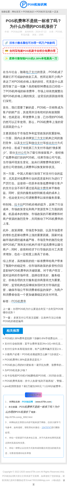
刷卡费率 (43, 188)
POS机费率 (18, 301)
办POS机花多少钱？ (16, 370)
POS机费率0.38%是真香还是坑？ (23, 359)
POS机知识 (28, 11)
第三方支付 (38, 138)
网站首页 (16, 11)
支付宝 (24, 142)
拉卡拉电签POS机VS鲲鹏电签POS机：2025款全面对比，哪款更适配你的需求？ (34, 375)
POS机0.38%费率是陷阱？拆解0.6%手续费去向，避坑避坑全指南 (34, 338)
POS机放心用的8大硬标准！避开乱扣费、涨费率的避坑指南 (34, 365)
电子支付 (31, 72)
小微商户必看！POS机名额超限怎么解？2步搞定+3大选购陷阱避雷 (34, 354)
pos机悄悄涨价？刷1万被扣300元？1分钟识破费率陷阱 (34, 386)
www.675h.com (43, 402)
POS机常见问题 (44, 11)
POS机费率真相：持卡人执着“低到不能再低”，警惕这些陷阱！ (34, 380)
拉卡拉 (18, 204)
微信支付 (37, 142)
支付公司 (21, 152)
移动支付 (51, 142)
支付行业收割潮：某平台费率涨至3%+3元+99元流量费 (34, 343)
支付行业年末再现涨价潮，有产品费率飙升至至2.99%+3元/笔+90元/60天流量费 (34, 349)
